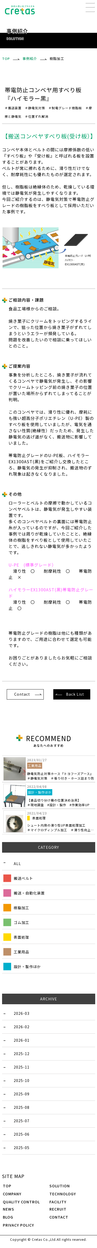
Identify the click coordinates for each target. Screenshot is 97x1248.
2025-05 (21, 1147)
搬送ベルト (23, 878)
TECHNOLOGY (62, 1193)
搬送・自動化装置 (29, 893)
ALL (17, 863)
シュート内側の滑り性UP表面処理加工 (60, 827)
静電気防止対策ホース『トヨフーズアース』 (60, 776)
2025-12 (21, 1053)
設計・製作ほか (27, 966)
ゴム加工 (21, 922)
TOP (7, 1185)
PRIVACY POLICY (18, 1225)
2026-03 (21, 1013)
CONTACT (58, 1217)
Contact (22, 694)
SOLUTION (59, 1185)
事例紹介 (30, 58)
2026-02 (21, 1026)
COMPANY (12, 1193)
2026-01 (21, 1040)
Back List (75, 694)
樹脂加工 (21, 907)
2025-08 (21, 1107)
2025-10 (21, 1080)
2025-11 (21, 1067)
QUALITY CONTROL (21, 1201)
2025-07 (21, 1120)
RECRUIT (57, 1209)
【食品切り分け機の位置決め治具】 (58, 802)
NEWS (8, 1209)
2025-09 (21, 1093)
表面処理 (21, 937)
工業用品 (21, 951)
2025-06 (21, 1134)
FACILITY (57, 1201)
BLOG (8, 1217)
